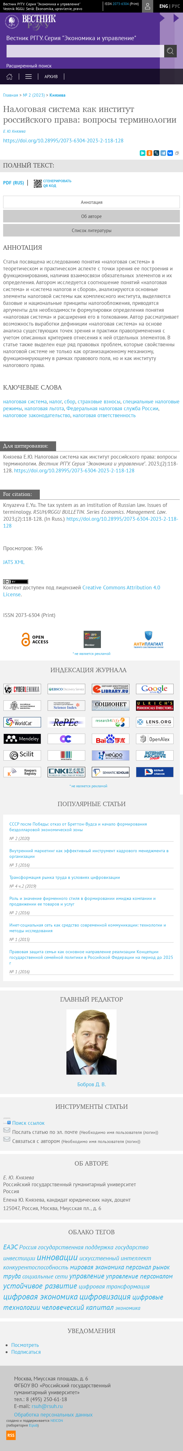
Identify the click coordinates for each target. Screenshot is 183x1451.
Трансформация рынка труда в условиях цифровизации (64, 877)
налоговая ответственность (104, 415)
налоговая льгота (44, 408)
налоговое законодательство (36, 415)
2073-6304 (120, 4)
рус (176, 6)
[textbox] (91, 51)
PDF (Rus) (13, 183)
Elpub (33, 1425)
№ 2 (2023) (34, 95)
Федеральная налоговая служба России (112, 408)
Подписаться (26, 1351)
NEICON (56, 1420)
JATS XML (14, 562)
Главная (10, 95)
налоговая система (25, 401)
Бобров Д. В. (91, 1084)
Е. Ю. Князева (14, 131)
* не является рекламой (92, 653)
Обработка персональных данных (53, 1414)
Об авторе (91, 216)
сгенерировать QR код (49, 183)
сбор (69, 401)
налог (55, 401)
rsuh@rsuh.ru (47, 1406)
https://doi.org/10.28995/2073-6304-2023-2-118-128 (74, 470)
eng (163, 6)
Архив (51, 76)
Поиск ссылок (28, 1122)
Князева (57, 95)
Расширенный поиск (29, 65)
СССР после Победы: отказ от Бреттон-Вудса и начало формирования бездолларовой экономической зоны (78, 826)
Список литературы (92, 230)
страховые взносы (99, 401)
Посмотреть (25, 1345)
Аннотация (91, 202)
